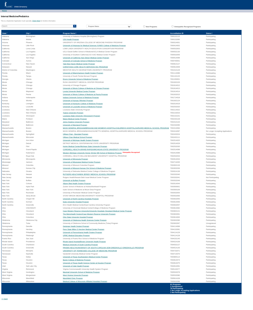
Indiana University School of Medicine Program (81, 98)
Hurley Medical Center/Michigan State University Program (85, 146)
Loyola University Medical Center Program (79, 91)
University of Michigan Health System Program (81, 140)
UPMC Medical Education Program (76, 235)
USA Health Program (71, 39)
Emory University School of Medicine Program (80, 79)
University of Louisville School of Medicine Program (82, 107)
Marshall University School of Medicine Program (81, 272)
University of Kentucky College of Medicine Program (83, 104)
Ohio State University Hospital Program (78, 217)
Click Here (36, 21)
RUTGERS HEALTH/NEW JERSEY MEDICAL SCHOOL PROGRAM (89, 174)
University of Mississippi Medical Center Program (81, 162)
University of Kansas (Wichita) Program (78, 101)
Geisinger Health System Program (76, 226)
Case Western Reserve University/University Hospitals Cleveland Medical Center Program (97, 211)
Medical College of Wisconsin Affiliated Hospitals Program (85, 281)
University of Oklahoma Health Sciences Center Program (84, 220)
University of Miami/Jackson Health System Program (83, 73)
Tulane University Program (73, 113)
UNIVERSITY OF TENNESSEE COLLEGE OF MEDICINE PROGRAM (90, 251)
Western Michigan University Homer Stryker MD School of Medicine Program (92, 153)
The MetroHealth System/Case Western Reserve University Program (89, 214)
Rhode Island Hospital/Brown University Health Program (84, 242)
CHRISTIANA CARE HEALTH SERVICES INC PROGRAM (85, 67)
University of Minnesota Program (75, 159)
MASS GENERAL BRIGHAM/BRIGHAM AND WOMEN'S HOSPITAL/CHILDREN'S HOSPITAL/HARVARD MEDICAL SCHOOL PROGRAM (116, 128)
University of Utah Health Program (76, 266)
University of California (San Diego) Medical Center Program (86, 58)
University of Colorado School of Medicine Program (82, 61)
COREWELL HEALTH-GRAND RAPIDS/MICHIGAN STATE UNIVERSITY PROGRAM (96, 149)
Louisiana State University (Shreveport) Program (81, 116)
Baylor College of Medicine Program (77, 260)
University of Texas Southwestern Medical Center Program (85, 257)
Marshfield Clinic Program (73, 278)
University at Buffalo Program (74, 180)
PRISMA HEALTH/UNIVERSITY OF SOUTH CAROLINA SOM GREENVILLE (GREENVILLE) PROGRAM (103, 248)
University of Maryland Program (75, 125)
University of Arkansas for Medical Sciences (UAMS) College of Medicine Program (94, 46)
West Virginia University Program (75, 275)
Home (4, 11)
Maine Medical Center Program (75, 119)
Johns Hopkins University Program (76, 122)
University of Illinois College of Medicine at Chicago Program (86, 88)
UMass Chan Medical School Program (77, 137)
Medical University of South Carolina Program (80, 245)
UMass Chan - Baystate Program (75, 134)
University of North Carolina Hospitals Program (81, 199)
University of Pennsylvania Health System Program (82, 232)
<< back (4, 299)
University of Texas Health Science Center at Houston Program (87, 263)
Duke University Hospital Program (76, 202)
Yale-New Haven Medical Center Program (79, 64)
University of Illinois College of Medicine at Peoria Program (85, 94)
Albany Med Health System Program (77, 184)
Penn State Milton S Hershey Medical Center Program (83, 229)
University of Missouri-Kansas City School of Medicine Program (87, 168)
